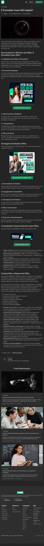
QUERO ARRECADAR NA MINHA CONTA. (22, 177)
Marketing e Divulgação (36, 514)
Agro (24, 529)
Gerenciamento (36, 511)
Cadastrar (14, 509)
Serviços (25, 515)
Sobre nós (4, 511)
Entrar (13, 507)
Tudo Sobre (36, 509)
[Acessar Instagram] (42, 535)
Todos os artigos (37, 507)
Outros (24, 521)
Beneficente (25, 519)
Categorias (4, 509)
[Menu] (26, 2)
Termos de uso (5, 515)
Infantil (24, 523)
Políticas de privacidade (4, 518)
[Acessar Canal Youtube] (39, 535)
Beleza (24, 525)
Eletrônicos (25, 507)
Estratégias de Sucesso (36, 521)
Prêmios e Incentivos (35, 517)
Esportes (25, 509)
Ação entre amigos (27, 517)
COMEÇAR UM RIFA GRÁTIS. (22, 244)
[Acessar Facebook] (37, 535)
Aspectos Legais (37, 523)
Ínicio (3, 507)
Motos (24, 513)
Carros (24, 511)
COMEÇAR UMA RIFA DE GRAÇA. (22, 107)
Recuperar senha (16, 511)
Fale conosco (5, 513)
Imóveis (24, 527)
